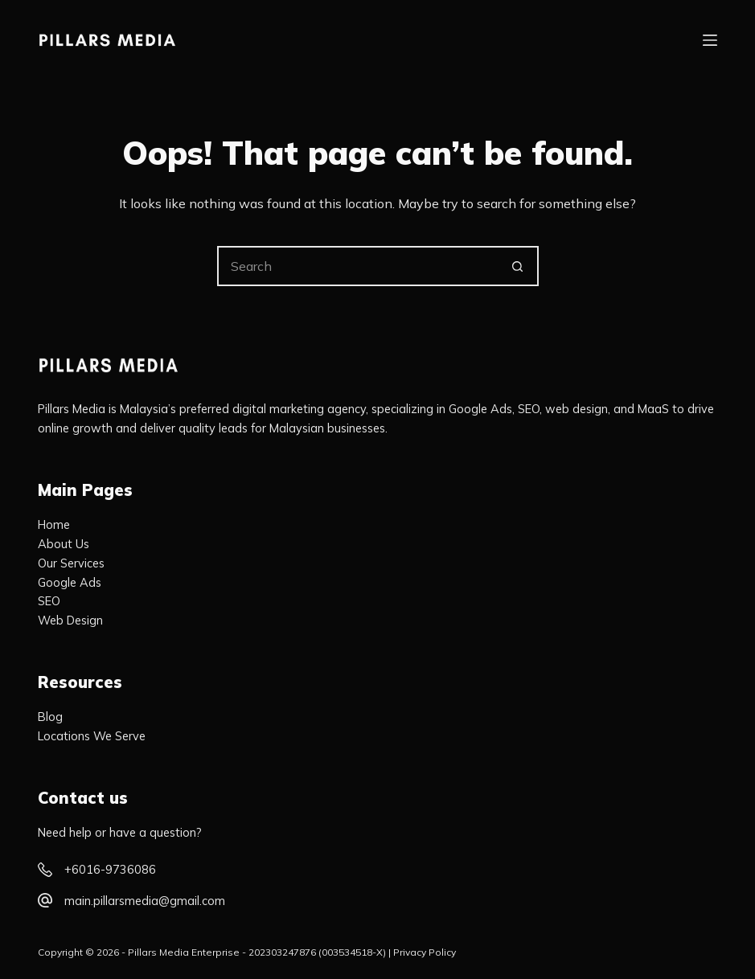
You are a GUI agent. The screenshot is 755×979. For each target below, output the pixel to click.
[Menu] (710, 40)
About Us (63, 543)
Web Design (70, 620)
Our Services (71, 563)
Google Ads (69, 582)
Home (54, 524)
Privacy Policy (424, 952)
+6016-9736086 (110, 869)
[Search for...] (358, 266)
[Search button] (519, 266)
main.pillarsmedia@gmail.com (144, 900)
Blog (50, 716)
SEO (49, 600)
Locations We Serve (92, 735)
